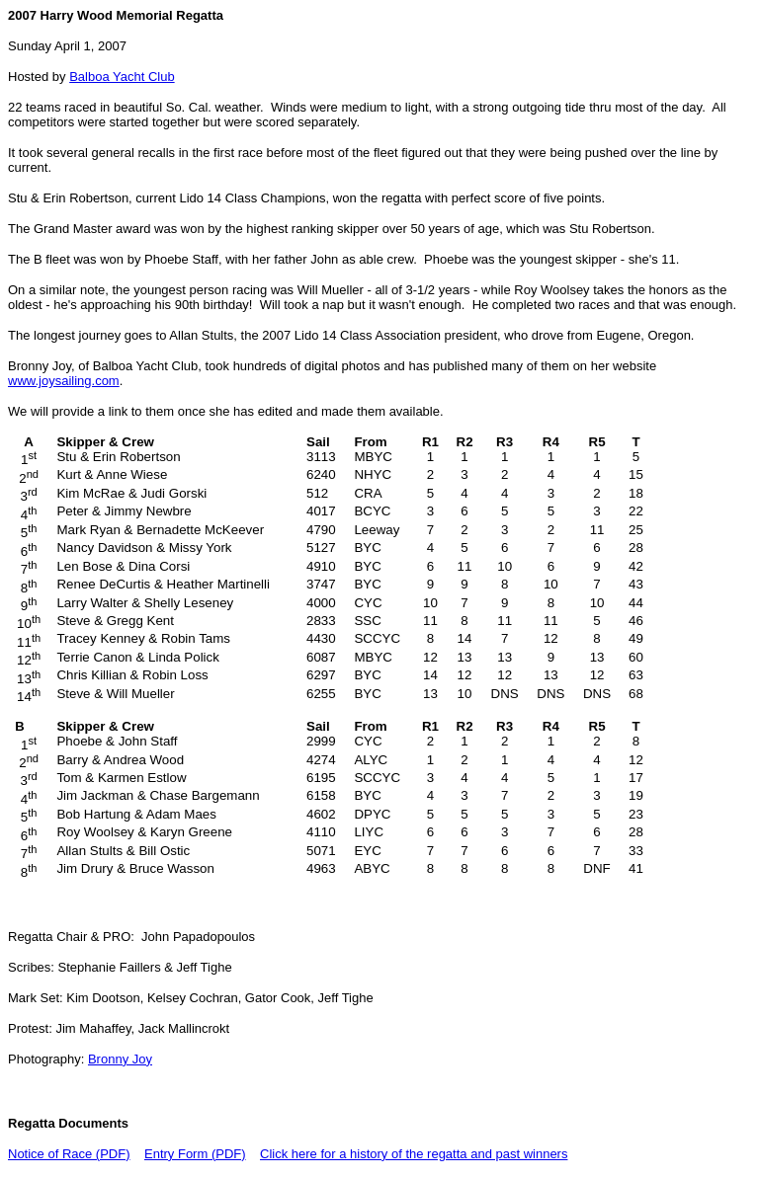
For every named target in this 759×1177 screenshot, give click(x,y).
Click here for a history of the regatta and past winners (413, 1153)
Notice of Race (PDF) (69, 1153)
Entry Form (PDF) (195, 1153)
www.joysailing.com (64, 380)
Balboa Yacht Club (121, 76)
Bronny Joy (120, 1059)
